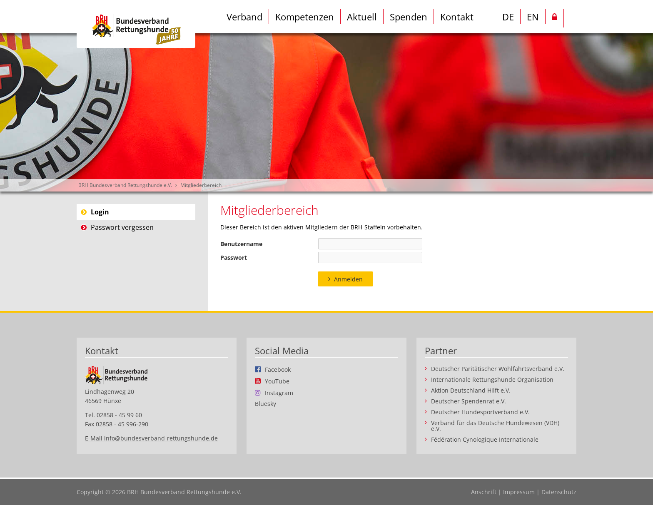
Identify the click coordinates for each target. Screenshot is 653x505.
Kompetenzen (304, 16)
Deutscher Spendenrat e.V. (468, 401)
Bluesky (265, 404)
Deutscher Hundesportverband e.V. (480, 412)
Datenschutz (558, 492)
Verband (244, 16)
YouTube (277, 381)
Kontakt (457, 16)
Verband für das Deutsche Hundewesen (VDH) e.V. (495, 426)
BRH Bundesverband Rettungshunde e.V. (125, 185)
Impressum (519, 492)
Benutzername (241, 244)
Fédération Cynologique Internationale (484, 440)
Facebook (278, 369)
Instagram (279, 392)
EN (533, 16)
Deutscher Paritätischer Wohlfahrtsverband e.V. (497, 369)
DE (508, 16)
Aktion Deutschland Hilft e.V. (471, 390)
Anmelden (348, 279)
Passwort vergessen (122, 227)
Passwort (233, 257)
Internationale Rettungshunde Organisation (492, 380)
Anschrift (483, 492)
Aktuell (362, 16)
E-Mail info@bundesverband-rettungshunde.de (151, 438)
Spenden (408, 16)
